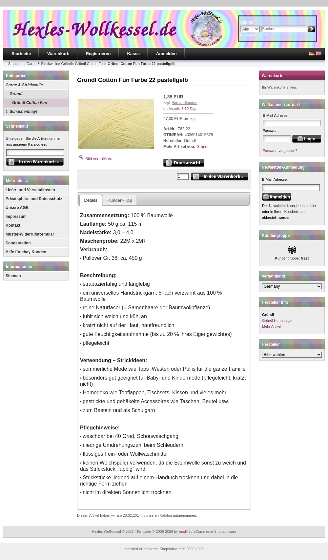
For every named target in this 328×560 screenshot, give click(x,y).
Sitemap (13, 276)
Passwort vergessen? (280, 151)
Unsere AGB (17, 207)
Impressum (16, 216)
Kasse (133, 53)
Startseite (21, 53)
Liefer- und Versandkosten (30, 190)
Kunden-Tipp (120, 200)
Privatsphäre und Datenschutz (34, 199)
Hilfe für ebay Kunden (26, 252)
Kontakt (13, 225)
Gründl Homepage (277, 320)
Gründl (16, 94)
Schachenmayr (23, 111)
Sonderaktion (18, 243)
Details (90, 200)
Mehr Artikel (271, 326)
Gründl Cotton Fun (29, 102)
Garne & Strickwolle (24, 85)
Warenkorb (58, 53)
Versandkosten (184, 103)
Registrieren (98, 53)
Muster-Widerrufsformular (30, 234)
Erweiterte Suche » (255, 35)
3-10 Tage (189, 109)
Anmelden (166, 53)
